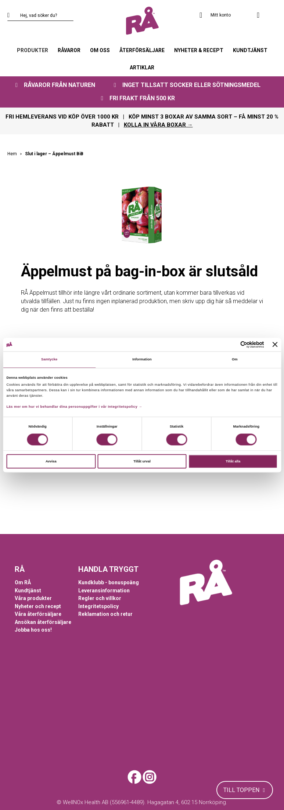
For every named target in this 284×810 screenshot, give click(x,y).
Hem (12, 153)
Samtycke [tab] (49, 360)
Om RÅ (23, 582)
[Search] (12, 15)
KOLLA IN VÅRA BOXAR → (158, 124)
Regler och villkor (99, 598)
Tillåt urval (142, 461)
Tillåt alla (233, 461)
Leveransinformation (104, 590)
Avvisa (51, 461)
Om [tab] (235, 360)
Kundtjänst (28, 590)
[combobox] (40, 15)
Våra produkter (33, 598)
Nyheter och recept (38, 606)
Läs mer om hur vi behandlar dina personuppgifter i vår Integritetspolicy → (74, 407)
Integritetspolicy (98, 606)
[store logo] (142, 21)
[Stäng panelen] (275, 344)
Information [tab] (142, 360)
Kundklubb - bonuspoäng (108, 582)
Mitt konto (221, 15)
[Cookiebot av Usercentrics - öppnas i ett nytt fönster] (232, 344)
